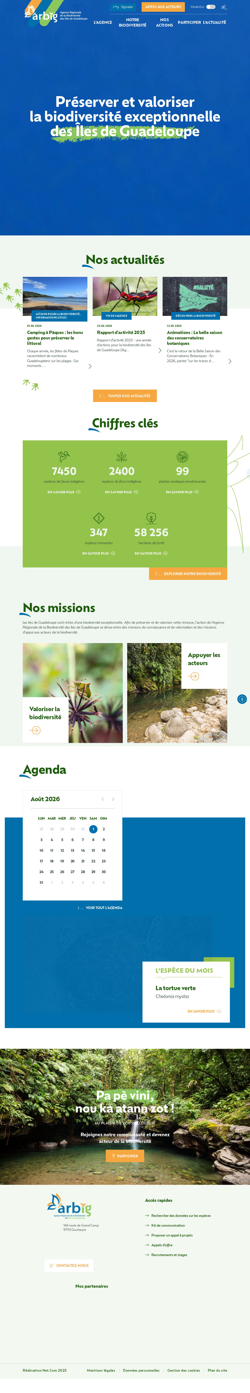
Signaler (123, 7)
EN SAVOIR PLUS (64, 492)
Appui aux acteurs (163, 7)
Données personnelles (141, 1371)
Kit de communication (168, 1226)
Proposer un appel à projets (172, 1235)
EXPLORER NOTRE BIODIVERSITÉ (188, 574)
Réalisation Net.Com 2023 (45, 1371)
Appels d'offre (161, 1245)
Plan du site (217, 1371)
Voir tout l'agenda (100, 908)
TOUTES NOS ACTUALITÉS (124, 396)
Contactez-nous (69, 1266)
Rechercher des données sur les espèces (181, 1216)
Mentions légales (101, 1371)
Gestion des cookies (183, 1371)
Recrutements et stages (169, 1255)
